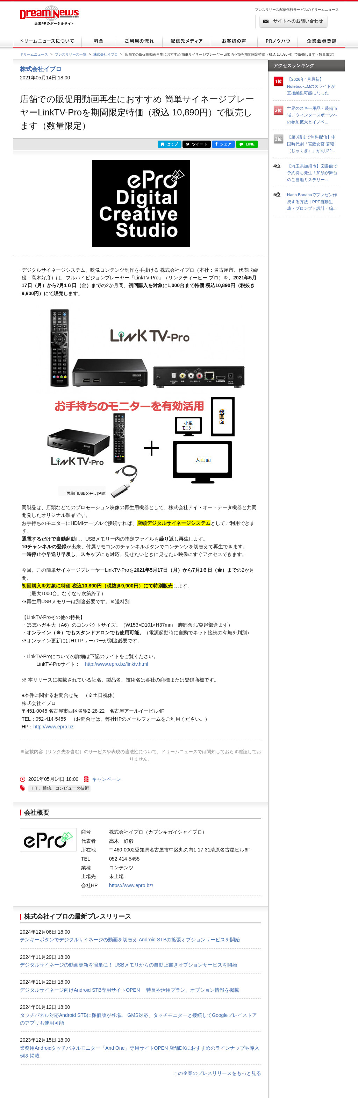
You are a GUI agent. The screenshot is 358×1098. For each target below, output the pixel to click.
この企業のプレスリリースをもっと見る (217, 1073)
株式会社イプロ (105, 54)
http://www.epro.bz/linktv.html (116, 664)
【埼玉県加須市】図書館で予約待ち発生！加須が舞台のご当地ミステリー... (312, 173)
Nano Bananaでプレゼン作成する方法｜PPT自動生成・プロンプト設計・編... (312, 201)
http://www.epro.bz (53, 726)
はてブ (169, 144)
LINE (247, 144)
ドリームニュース (34, 54)
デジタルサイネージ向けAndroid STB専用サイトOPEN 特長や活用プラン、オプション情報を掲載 (129, 990)
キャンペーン (106, 779)
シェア (223, 144)
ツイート (196, 144)
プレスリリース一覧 (70, 54)
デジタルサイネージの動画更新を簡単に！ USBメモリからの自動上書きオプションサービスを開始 (128, 965)
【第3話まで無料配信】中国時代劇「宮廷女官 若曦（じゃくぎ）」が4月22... (311, 144)
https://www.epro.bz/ (131, 885)
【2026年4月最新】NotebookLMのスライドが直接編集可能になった (311, 86)
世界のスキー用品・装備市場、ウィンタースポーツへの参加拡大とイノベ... (312, 115)
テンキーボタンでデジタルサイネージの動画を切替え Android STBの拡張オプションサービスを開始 (130, 939)
